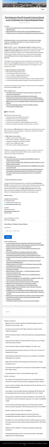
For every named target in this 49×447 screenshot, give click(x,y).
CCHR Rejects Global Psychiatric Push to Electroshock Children (22, 300)
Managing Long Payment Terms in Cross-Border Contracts (21, 283)
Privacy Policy (31, 443)
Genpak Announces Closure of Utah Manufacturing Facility (21, 373)
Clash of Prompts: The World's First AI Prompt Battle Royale (22, 285)
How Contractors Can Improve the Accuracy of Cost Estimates (22, 281)
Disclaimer (15, 224)
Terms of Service (23, 443)
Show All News (8, 224)
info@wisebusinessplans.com (11, 211)
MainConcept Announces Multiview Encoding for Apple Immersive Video (25, 295)
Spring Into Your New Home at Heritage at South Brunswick (21, 96)
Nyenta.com (24, 3)
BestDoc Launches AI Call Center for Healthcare (18, 246)
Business (13, 220)
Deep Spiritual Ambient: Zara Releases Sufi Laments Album (21, 252)
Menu (42, 9)
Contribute (39, 443)
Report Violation (23, 224)
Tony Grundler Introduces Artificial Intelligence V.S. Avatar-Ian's (22, 346)
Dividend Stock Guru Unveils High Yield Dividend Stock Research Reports (25, 33)
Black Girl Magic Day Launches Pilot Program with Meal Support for (23, 31)
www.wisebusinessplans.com (13, 204)
